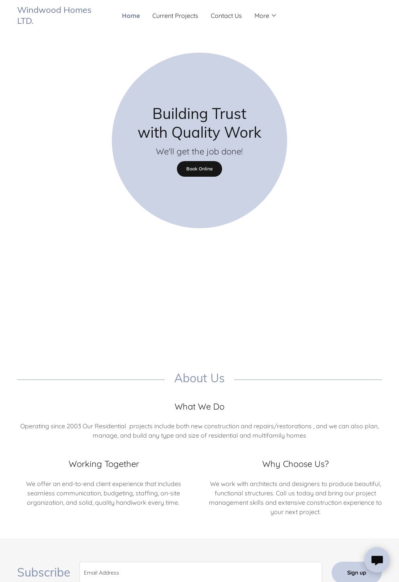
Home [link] (131, 16)
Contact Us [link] (226, 16)
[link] (62, 21)
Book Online (199, 169)
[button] (265, 15)
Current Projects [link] (175, 16)
